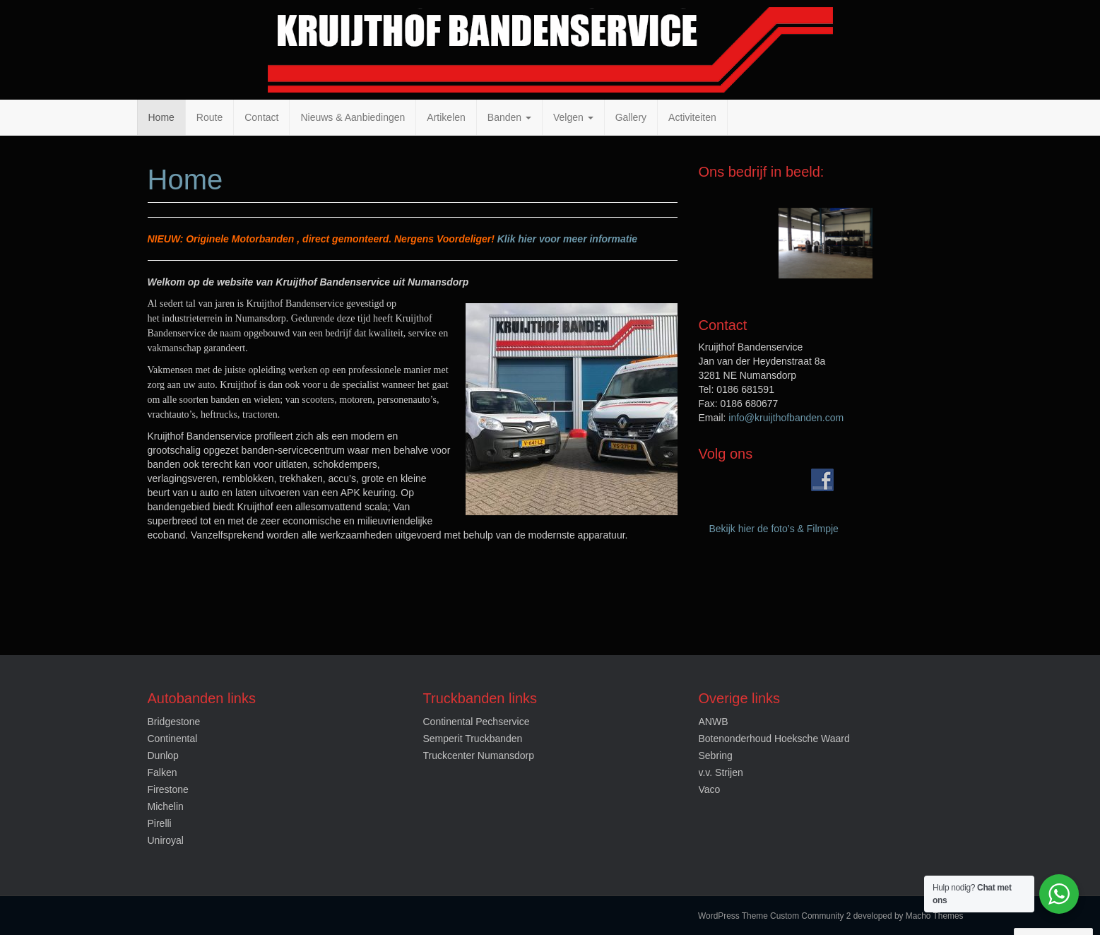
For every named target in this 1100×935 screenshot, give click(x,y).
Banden (509, 117)
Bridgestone (174, 721)
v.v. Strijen (721, 772)
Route (209, 117)
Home (161, 117)
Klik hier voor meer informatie (567, 239)
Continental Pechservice (476, 721)
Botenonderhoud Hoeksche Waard (774, 738)
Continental (173, 738)
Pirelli (160, 823)
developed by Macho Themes (908, 916)
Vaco (710, 789)
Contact (261, 117)
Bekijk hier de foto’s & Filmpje (774, 528)
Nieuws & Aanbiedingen (352, 117)
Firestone (168, 789)
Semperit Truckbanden (473, 738)
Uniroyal (166, 840)
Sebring (716, 755)
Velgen (573, 117)
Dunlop (163, 755)
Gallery (630, 117)
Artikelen (446, 117)
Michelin (166, 806)
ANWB (713, 721)
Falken (162, 772)
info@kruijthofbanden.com (786, 417)
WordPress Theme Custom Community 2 (774, 916)
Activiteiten (692, 117)
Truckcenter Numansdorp (478, 755)
